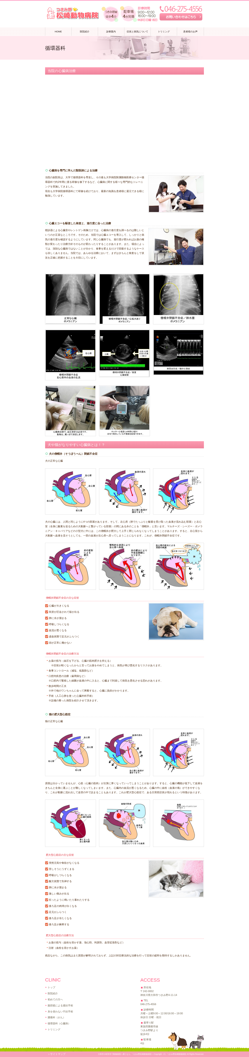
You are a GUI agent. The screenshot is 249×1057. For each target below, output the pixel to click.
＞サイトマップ (56, 1054)
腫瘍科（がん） (56, 1017)
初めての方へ (55, 999)
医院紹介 (53, 993)
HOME (58, 31)
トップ (51, 987)
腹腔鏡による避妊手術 (60, 1005)
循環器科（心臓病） (59, 1023)
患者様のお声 (190, 31)
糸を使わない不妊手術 (60, 1011)
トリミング (164, 31)
